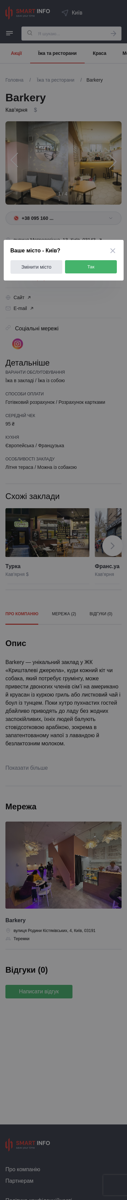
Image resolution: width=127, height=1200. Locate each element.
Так (90, 266)
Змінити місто (36, 267)
